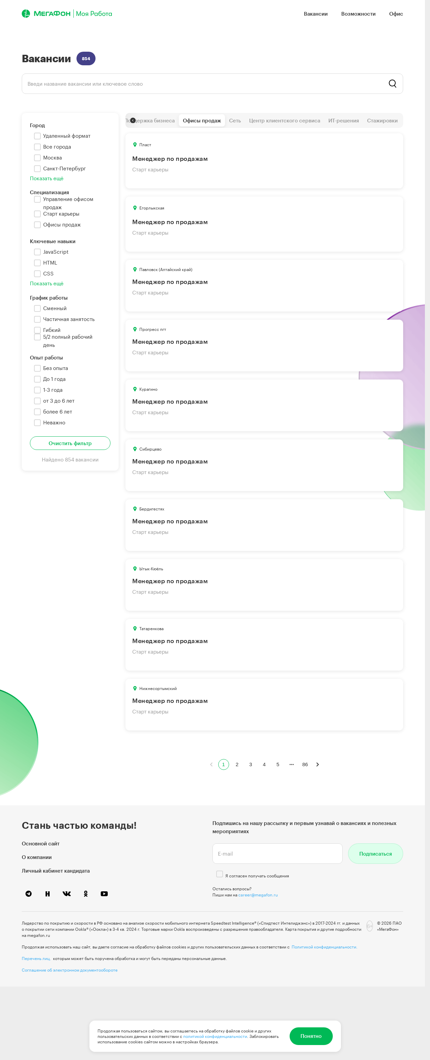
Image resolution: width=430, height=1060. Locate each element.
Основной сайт (40, 843)
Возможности (358, 14)
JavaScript (56, 252)
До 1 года (54, 379)
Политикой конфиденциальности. (325, 946)
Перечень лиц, (36, 958)
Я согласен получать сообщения (257, 875)
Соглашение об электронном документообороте (70, 970)
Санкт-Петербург (64, 168)
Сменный (55, 308)
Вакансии (316, 14)
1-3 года (53, 390)
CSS (48, 273)
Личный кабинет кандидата (56, 871)
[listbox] (212, 83)
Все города (57, 147)
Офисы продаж (62, 224)
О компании (37, 857)
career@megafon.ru (258, 894)
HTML (50, 262)
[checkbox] (37, 136)
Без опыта (55, 368)
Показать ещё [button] (47, 178)
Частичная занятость (68, 319)
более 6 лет (57, 411)
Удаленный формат (66, 136)
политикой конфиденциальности (215, 1036)
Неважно (54, 422)
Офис (396, 14)
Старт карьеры (61, 214)
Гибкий (52, 330)
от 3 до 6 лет (58, 401)
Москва (52, 157)
